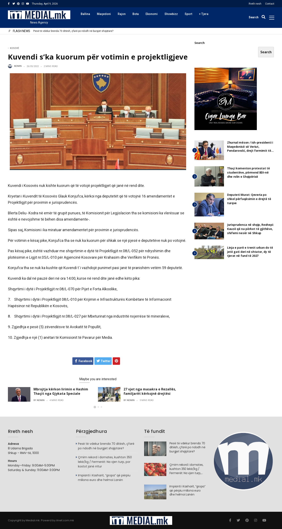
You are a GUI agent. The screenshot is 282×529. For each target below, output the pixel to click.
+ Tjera (203, 14)
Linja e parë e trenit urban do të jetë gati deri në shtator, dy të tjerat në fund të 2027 (250, 252)
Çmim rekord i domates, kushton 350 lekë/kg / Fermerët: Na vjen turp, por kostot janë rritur (105, 465)
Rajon (122, 14)
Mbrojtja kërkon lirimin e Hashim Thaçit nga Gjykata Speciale (60, 391)
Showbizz (171, 14)
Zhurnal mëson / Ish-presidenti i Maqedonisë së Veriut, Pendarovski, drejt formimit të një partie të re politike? (250, 148)
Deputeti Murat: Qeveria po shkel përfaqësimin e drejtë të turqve (249, 199)
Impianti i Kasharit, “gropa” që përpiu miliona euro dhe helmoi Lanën (104, 481)
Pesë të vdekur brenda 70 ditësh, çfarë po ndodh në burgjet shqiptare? (73, 31)
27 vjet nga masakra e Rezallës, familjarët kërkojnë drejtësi (150, 391)
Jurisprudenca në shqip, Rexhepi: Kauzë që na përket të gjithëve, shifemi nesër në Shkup (250, 229)
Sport (188, 14)
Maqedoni (104, 14)
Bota (135, 14)
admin (18, 66)
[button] (95, 407)
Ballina (85, 14)
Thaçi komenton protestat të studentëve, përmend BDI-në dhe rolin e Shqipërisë (248, 172)
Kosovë (14, 48)
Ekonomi (152, 14)
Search (199, 43)
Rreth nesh (255, 3)
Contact (269, 3)
